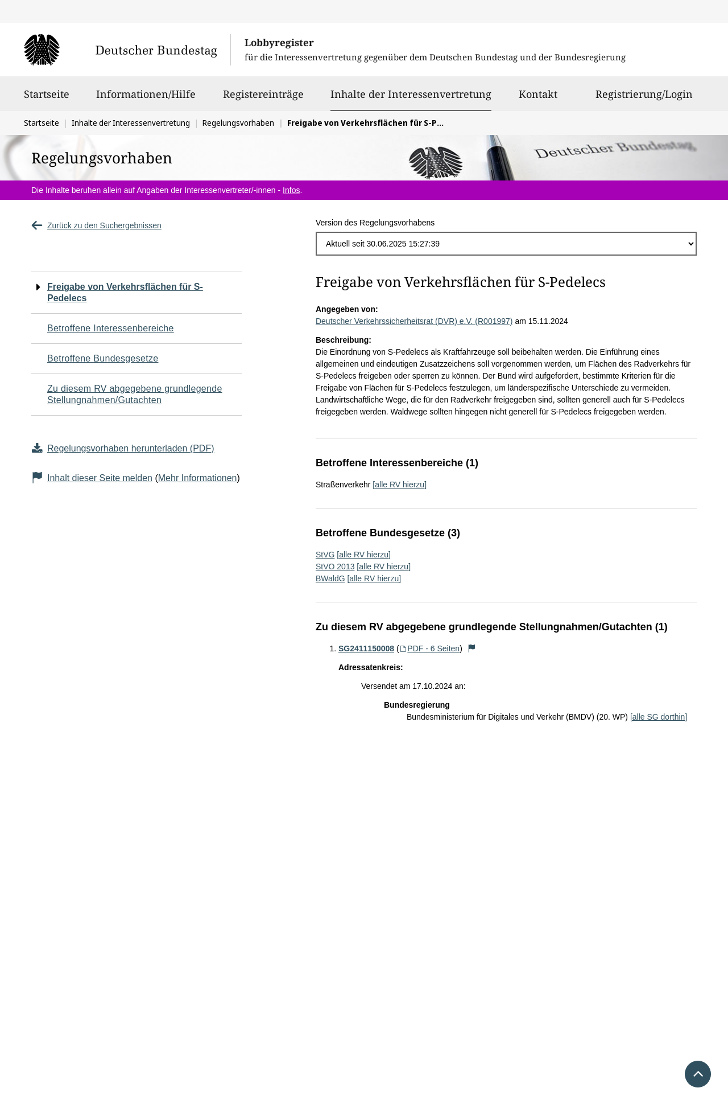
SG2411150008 (366, 648)
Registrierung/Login (644, 99)
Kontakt (538, 99)
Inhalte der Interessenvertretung (410, 94)
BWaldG (330, 578)
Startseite (46, 99)
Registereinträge (263, 99)
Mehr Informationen (197, 478)
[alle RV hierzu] (400, 484)
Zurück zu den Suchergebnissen (96, 225)
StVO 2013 (335, 566)
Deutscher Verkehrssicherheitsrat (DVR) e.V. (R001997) (414, 321)
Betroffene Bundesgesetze (103, 358)
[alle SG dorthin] (658, 716)
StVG (325, 554)
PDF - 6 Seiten (429, 648)
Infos (291, 190)
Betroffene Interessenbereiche (110, 328)
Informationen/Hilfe (146, 99)
